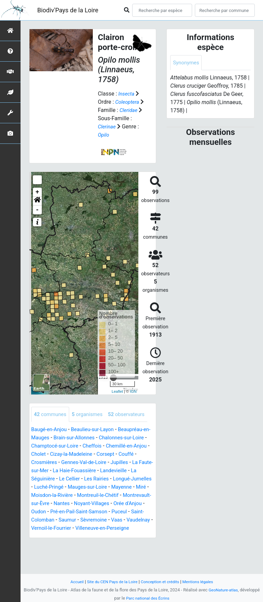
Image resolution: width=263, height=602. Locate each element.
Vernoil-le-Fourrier (82, 552)
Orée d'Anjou (110, 527)
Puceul (105, 535)
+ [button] (37, 192)
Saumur (69, 544)
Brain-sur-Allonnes (84, 453)
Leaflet (117, 391)
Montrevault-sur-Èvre (126, 519)
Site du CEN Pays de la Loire (110, 581)
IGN (133, 391)
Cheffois (113, 462)
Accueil (72, 581)
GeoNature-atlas (223, 589)
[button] (37, 201)
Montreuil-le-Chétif (74, 519)
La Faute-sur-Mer (74, 486)
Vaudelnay (44, 552)
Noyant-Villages (72, 527)
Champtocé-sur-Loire (73, 462)
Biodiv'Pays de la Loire (67, 10)
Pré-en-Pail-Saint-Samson (62, 535)
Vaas (122, 544)
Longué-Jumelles (73, 503)
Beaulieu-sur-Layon (97, 445)
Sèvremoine (98, 544)
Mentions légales (201, 581)
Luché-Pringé (114, 503)
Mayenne (89, 511)
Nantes (40, 527)
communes (51, 414)
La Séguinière (80, 494)
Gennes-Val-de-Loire (108, 478)
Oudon (138, 527)
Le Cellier (112, 494)
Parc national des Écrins (147, 598)
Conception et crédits (161, 581)
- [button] (37, 210)
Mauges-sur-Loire (52, 511)
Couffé (39, 478)
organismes (91, 414)
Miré (109, 511)
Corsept (136, 470)
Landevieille (45, 494)
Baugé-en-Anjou (50, 445)
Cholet (65, 470)
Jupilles (40, 486)
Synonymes (187, 63)
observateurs (53, 430)
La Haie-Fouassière (123, 486)
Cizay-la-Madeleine (100, 470)
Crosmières (65, 478)
